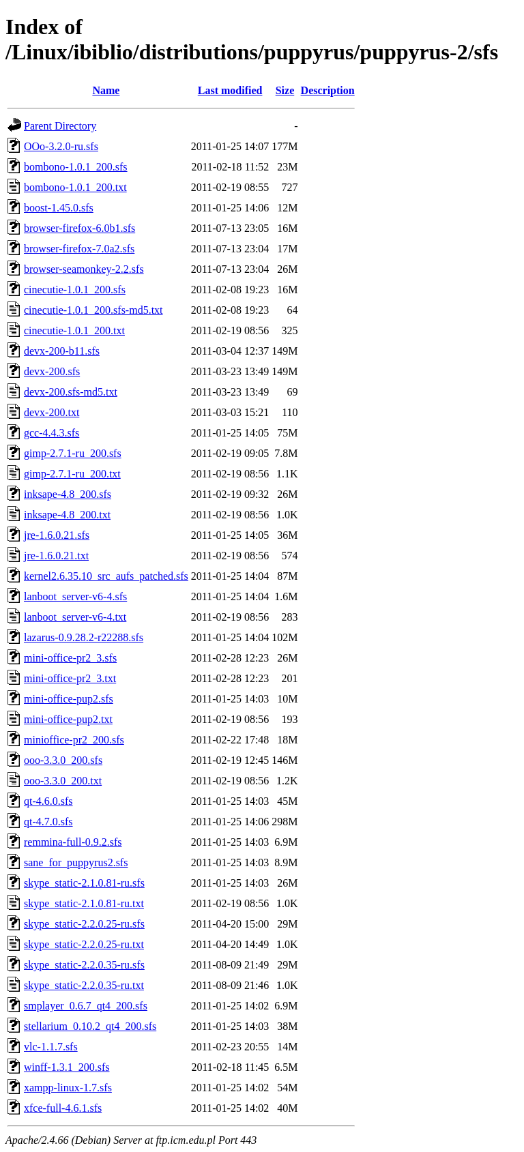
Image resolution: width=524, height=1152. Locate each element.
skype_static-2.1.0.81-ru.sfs (84, 883)
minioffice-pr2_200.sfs (74, 739)
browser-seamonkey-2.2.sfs (84, 269)
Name (105, 90)
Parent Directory (60, 126)
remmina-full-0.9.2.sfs (73, 842)
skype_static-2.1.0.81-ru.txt (84, 903)
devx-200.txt (51, 412)
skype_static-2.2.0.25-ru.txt (84, 944)
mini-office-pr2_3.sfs (70, 658)
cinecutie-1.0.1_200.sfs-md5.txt (93, 310)
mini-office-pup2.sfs (68, 699)
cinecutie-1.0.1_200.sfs (75, 289)
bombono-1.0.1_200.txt (75, 187)
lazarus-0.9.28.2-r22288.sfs (83, 637)
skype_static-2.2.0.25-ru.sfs (84, 924)
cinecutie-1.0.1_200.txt (74, 330)
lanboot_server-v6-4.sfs (75, 596)
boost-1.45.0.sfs (58, 207)
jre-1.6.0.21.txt (56, 555)
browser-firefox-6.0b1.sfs (79, 228)
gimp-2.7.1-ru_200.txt (72, 473)
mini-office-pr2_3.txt (70, 678)
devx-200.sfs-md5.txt (70, 392)
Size (285, 90)
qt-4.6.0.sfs (48, 801)
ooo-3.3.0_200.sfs (63, 760)
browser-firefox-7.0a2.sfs (79, 248)
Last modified (230, 90)
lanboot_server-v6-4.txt (75, 617)
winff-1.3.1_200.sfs (66, 1067)
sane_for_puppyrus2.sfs (76, 862)
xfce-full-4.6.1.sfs (63, 1108)
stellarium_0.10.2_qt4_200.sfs (90, 1026)
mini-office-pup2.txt (68, 719)
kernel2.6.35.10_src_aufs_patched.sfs (106, 576)
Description (328, 90)
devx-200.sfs (52, 371)
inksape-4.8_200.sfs (67, 494)
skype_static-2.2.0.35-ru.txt (84, 985)
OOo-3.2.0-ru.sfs (61, 146)
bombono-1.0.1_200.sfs (76, 167)
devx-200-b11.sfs (62, 351)
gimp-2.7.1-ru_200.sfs (72, 453)
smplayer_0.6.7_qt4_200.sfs (85, 1005)
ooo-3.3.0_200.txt (63, 780)
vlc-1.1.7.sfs (51, 1046)
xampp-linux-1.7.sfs (68, 1087)
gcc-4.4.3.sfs (51, 433)
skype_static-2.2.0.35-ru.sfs (84, 965)
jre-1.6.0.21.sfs (56, 535)
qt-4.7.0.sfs (48, 821)
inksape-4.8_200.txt (67, 514)
